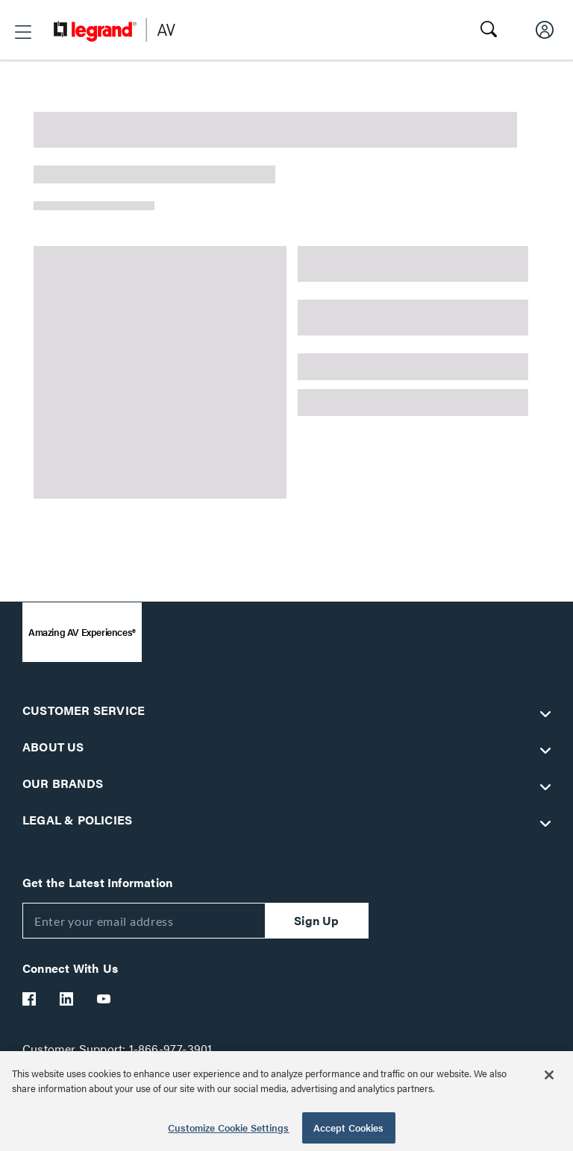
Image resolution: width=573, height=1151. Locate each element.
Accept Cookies (348, 1127)
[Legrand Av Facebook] (29, 999)
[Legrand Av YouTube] (104, 999)
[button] (23, 32)
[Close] (549, 1075)
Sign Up (316, 920)
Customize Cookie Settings (228, 1127)
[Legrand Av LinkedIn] (67, 999)
